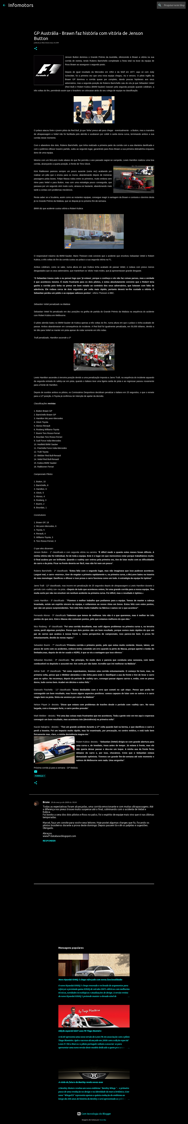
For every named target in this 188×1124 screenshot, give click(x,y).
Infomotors (20, 5)
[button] (35, 49)
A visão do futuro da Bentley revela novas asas (80, 1082)
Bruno (46, 802)
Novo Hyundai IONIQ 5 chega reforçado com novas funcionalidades (90, 979)
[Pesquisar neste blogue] (170, 5)
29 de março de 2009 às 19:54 (63, 802)
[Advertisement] (94, 916)
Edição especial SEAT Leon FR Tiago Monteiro (79, 1031)
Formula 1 (40, 776)
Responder (49, 841)
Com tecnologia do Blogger (94, 1113)
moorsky (103, 1120)
